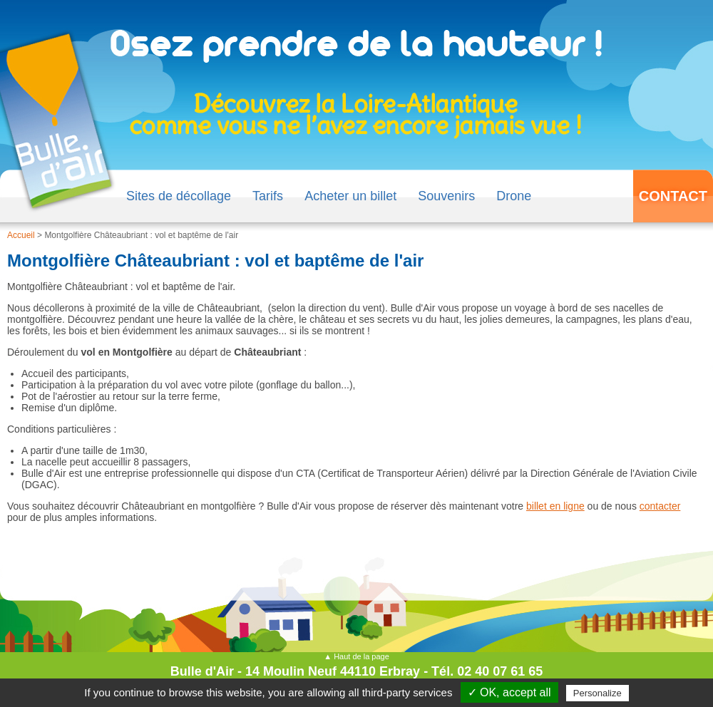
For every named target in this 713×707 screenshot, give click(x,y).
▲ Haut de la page (356, 656)
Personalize (597, 693)
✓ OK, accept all (509, 692)
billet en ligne (555, 506)
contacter (660, 506)
